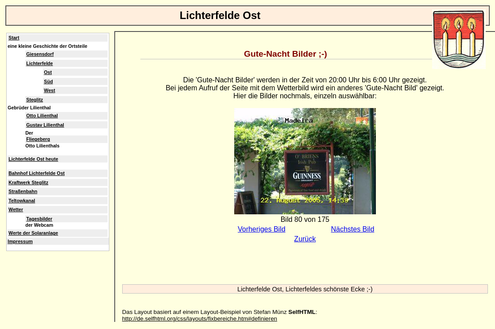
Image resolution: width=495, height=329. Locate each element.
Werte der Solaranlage (33, 233)
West (49, 90)
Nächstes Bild (352, 229)
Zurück (305, 239)
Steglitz (34, 99)
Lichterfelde (39, 63)
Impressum (20, 241)
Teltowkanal (21, 200)
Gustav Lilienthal (45, 125)
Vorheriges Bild (262, 229)
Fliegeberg (38, 139)
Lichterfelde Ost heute (33, 159)
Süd (48, 81)
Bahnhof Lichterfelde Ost (36, 173)
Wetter (15, 209)
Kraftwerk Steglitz (28, 182)
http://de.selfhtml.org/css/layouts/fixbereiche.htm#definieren (199, 318)
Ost (48, 72)
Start (13, 37)
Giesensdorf (40, 54)
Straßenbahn (22, 191)
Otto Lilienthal (42, 115)
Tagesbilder (39, 218)
